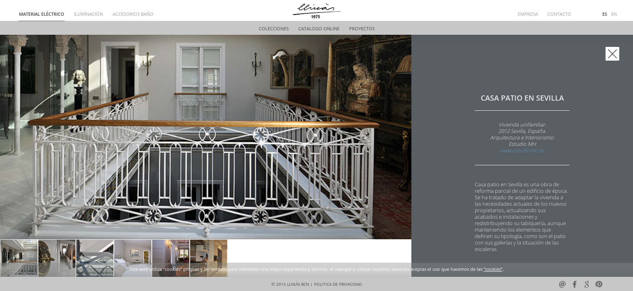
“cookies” (493, 269)
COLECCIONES (274, 29)
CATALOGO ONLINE (319, 29)
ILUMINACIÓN (88, 14)
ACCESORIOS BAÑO (133, 14)
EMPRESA (528, 14)
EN (614, 14)
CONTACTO (559, 14)
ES (604, 14)
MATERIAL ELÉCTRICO (41, 14)
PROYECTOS (362, 29)
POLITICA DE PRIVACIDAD (338, 284)
